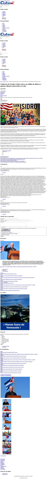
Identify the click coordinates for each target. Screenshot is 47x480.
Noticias (4, 81)
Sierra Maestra (2, 469)
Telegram (4, 15)
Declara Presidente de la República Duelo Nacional (8, 353)
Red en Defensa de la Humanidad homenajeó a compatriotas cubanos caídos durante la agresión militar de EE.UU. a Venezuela (21, 158)
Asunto (1, 219)
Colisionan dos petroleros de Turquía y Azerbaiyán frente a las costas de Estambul (14, 287)
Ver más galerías (3, 456)
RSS (3, 16)
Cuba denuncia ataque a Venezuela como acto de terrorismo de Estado (12, 367)
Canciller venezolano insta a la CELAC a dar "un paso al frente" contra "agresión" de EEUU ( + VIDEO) (17, 285)
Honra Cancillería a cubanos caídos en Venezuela (8, 160)
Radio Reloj (2, 463)
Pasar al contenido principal (5, 0)
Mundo (3, 73)
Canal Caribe (2, 460)
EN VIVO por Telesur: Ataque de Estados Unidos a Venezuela (10, 373)
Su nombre (2, 218)
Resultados (4, 347)
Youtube (3, 11)
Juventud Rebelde (3, 467)
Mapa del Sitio (4, 475)
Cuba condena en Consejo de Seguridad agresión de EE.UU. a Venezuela (12, 161)
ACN (1, 99)
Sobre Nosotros (5, 474)
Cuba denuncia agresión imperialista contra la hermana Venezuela (11, 369)
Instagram (4, 12)
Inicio (3, 23)
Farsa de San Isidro (3, 95)
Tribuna (1, 462)
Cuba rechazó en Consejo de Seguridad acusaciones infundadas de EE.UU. (12, 159)
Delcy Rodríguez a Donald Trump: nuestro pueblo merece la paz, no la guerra (13, 356)
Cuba (3, 24)
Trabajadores (2, 465)
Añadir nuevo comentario (6, 150)
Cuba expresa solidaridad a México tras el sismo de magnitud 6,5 (11, 280)
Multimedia (4, 30)
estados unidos (2, 91)
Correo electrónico (3, 220)
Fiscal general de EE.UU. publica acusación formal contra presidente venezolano (13, 289)
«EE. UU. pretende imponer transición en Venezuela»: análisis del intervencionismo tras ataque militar (17, 278)
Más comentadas (5, 271)
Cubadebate (2, 461)
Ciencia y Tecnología (5, 27)
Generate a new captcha (5, 235)
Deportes (3, 25)
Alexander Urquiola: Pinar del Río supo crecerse (8, 274)
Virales (3, 344)
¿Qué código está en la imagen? (6, 233)
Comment (2, 221)
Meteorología (2, 459)
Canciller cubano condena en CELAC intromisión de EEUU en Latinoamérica (13, 358)
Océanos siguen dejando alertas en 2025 (7, 283)
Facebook (4, 14)
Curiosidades (4, 343)
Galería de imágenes (5, 375)
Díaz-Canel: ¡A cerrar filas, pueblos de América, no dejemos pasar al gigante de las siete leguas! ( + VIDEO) (18, 267)
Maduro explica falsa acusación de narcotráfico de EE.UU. (10, 291)
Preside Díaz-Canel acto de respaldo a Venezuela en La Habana (10, 371)
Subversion (2, 93)
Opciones (2, 335)
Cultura (3, 26)
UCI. (26, 478)
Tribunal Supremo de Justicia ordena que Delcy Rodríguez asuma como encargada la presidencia (16, 362)
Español (4, 18)
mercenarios (2, 92)
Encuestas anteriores (5, 346)
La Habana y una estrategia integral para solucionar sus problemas (11, 276)
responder (4, 172)
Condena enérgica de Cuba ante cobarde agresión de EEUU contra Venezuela (13, 364)
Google (7, 156)
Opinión (3, 28)
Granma (1, 466)
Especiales (4, 29)
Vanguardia (2, 464)
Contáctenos (4, 31)
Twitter (3, 13)
